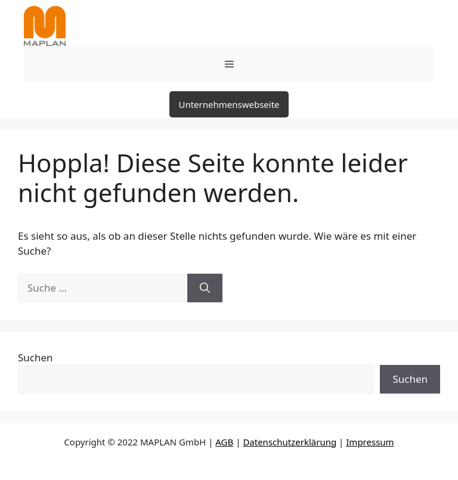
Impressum (370, 442)
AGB (224, 442)
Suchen (35, 357)
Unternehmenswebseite (228, 104)
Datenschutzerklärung (289, 442)
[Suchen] (204, 288)
